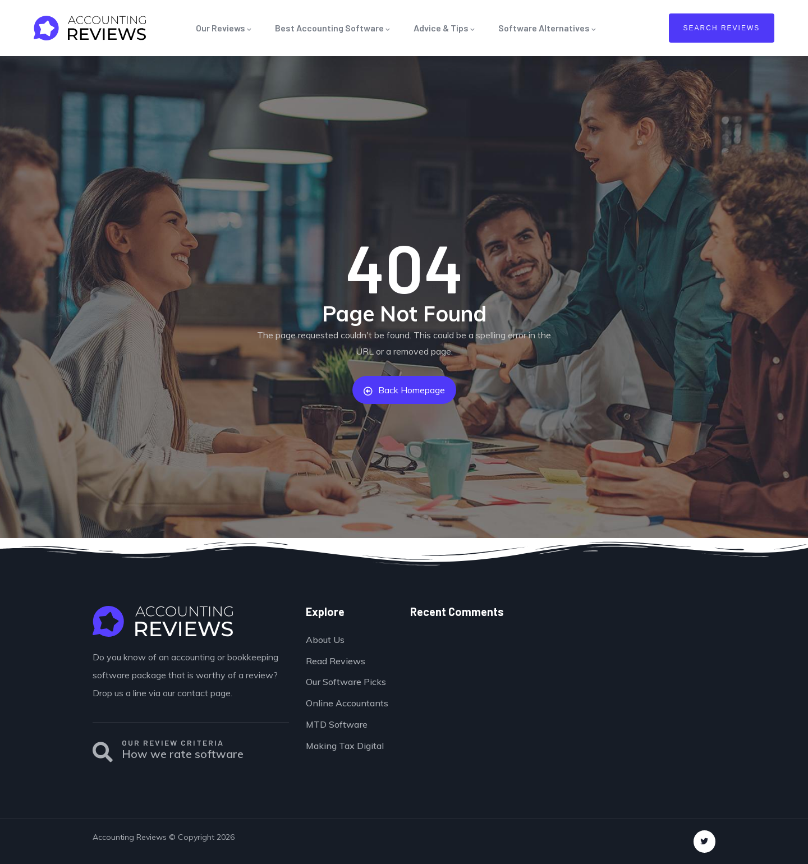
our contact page (197, 692)
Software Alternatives (547, 27)
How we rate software (183, 754)
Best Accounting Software (333, 27)
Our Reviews (224, 27)
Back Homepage (404, 390)
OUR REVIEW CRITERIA (173, 742)
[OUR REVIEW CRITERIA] (103, 752)
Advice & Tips (445, 27)
